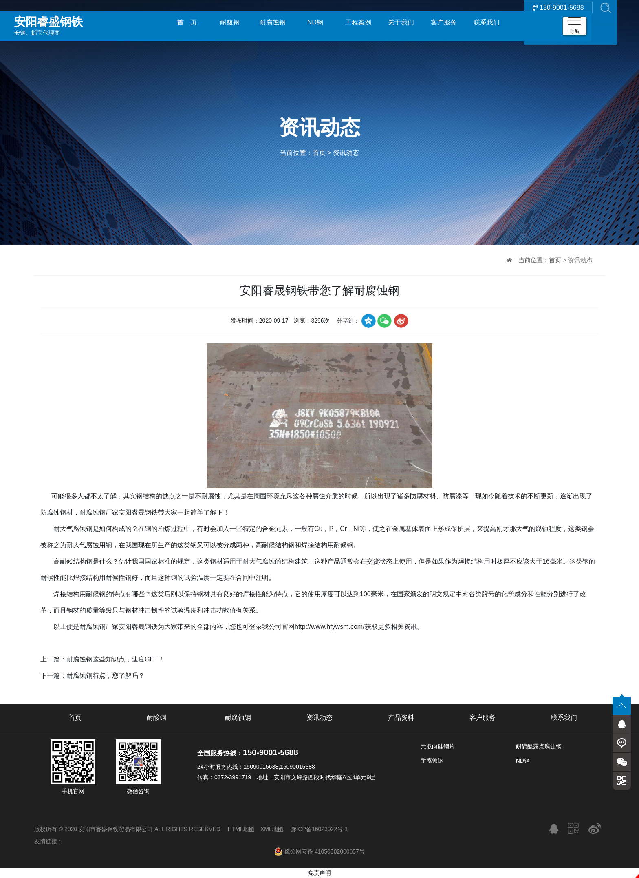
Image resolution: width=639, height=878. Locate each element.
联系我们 (487, 22)
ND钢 (315, 22)
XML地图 (272, 829)
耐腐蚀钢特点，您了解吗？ (105, 675)
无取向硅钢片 (438, 746)
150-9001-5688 (558, 22)
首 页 (187, 22)
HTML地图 (241, 829)
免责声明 (319, 872)
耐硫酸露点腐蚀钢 (539, 746)
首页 (319, 152)
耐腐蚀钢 (273, 22)
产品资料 (401, 717)
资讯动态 (346, 152)
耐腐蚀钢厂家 (99, 512)
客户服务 (444, 22)
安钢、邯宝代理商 (71, 22)
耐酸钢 (230, 22)
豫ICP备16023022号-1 (319, 829)
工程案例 (358, 22)
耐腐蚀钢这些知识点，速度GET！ (115, 659)
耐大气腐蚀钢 (73, 528)
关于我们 (401, 22)
